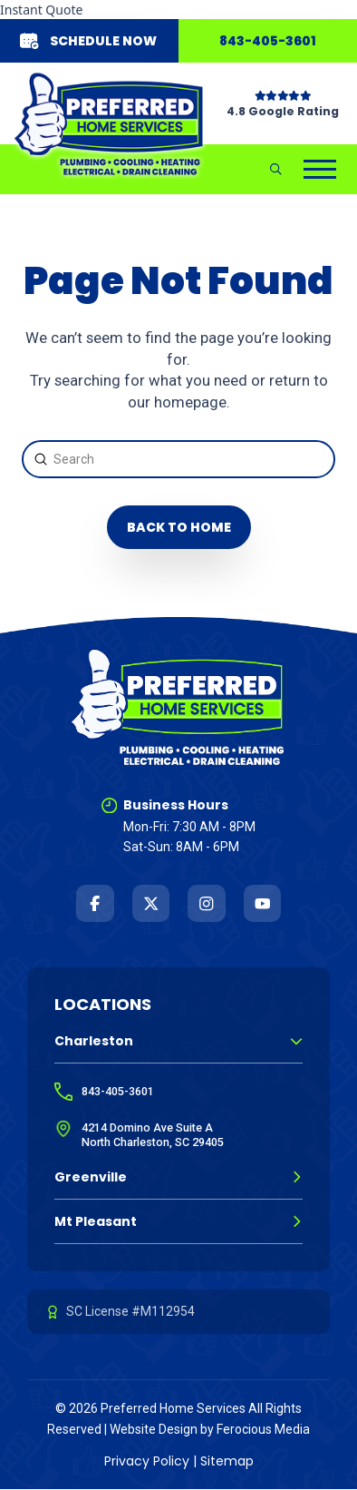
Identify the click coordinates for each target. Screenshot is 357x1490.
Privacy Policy (146, 1461)
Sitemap (227, 1461)
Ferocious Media (263, 1429)
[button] (276, 169)
